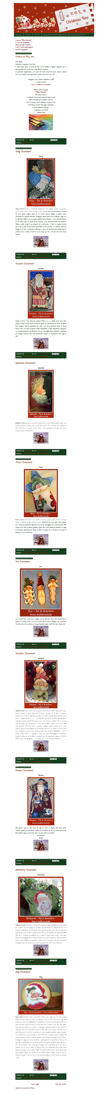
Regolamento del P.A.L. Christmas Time (55, 35)
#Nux (23, 647)
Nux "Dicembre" (23, 561)
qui (21, 45)
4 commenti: (45, 254)
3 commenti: (45, 354)
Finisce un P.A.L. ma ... (25, 56)
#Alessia (25, 863)
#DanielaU (25, 762)
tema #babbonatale (44, 257)
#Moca (24, 553)
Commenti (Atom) (28, 1088)
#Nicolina (25, 357)
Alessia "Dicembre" (24, 770)
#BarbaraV (25, 963)
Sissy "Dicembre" (23, 151)
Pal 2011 (28, 35)
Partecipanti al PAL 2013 (78, 35)
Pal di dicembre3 (32, 257)
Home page (18, 35)
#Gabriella (25, 454)
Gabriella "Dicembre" (25, 363)
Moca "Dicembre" (24, 462)
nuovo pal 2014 (26, 143)
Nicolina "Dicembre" (25, 263)
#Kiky (23, 1078)
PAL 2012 (37, 35)
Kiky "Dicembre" (23, 972)
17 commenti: (43, 140)
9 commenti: (45, 861)
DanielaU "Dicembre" (25, 653)
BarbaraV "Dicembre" (26, 870)
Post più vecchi (60, 1084)
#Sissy (24, 257)
